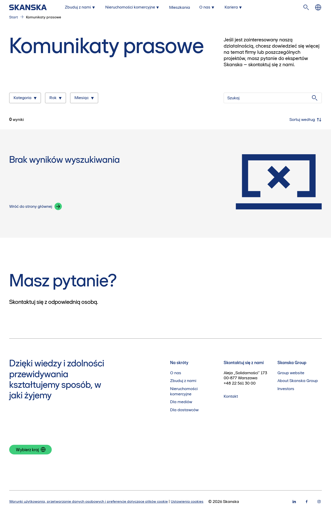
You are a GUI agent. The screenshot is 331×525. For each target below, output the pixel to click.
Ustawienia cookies (187, 501)
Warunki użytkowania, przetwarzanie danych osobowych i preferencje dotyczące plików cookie (88, 501)
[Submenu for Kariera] (234, 7)
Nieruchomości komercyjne (184, 391)
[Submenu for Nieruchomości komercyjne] (132, 7)
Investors (285, 388)
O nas (175, 372)
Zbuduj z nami (183, 380)
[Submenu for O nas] (207, 7)
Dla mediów (181, 401)
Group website (290, 372)
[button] (58, 206)
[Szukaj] (273, 98)
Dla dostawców (184, 409)
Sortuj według (305, 120)
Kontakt (231, 396)
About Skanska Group (297, 380)
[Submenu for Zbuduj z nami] (80, 7)
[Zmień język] (318, 7)
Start (13, 17)
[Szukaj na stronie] (306, 7)
